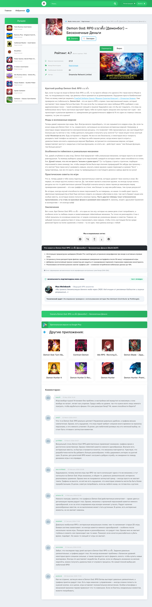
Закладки (88, 39)
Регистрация (129, 3)
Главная (8, 11)
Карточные (73, 66)
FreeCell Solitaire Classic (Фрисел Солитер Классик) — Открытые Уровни (105, 98)
